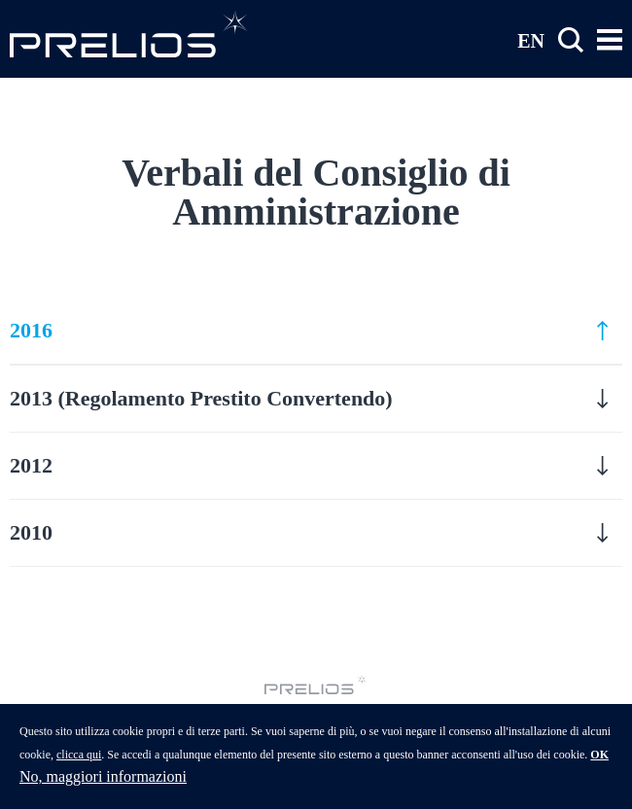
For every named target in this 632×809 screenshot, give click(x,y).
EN (530, 40)
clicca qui (78, 763)
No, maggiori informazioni (103, 785)
